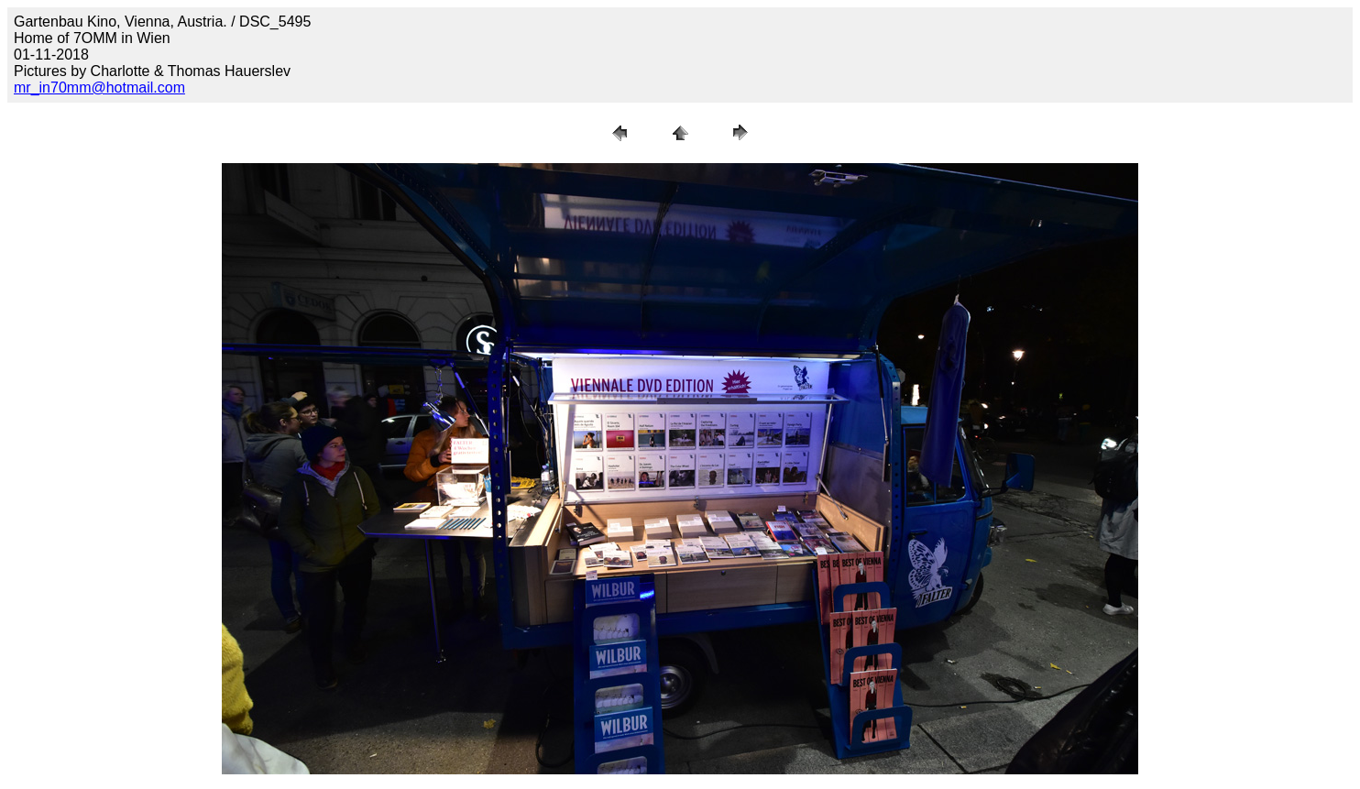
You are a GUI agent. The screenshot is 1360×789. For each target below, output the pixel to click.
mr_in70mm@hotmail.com (99, 87)
